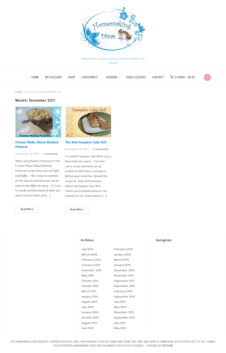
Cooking (111, 77)
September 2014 (124, 296)
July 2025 (88, 249)
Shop (71, 77)
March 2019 (121, 260)
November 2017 (124, 275)
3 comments (101, 149)
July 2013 (119, 323)
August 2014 (89, 302)
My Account (53, 77)
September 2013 (124, 317)
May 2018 (88, 275)
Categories (89, 77)
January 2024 (122, 254)
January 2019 (122, 265)
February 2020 (91, 260)
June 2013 (88, 328)
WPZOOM (168, 345)
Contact (158, 77)
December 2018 (91, 270)
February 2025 (123, 249)
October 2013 (90, 317)
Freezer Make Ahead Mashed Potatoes (36, 144)
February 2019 (91, 265)
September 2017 (124, 281)
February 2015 (123, 291)
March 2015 (89, 291)
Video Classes (136, 77)
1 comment (50, 154)
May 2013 (120, 328)
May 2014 (120, 307)
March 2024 (89, 254)
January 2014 (90, 312)
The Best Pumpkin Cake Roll (85, 142)
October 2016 (90, 286)
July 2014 (119, 302)
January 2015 (90, 296)
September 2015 (124, 286)
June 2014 (88, 307)
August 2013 (89, 323)
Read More (27, 209)
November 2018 (124, 270)
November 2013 (124, 312)
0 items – (185, 77)
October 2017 (90, 281)
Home (35, 77)
